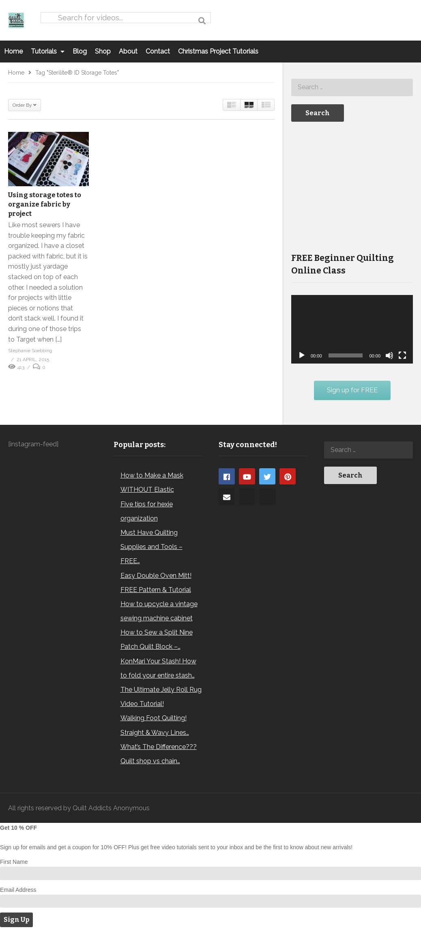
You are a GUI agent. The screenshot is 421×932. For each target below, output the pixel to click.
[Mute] (389, 355)
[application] (352, 329)
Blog (80, 51)
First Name (14, 862)
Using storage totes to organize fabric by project (44, 204)
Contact (158, 51)
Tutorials (47, 51)
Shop (103, 51)
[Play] (302, 355)
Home (13, 51)
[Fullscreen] (402, 355)
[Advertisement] (352, 186)
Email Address (18, 890)
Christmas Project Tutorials (218, 51)
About (128, 51)
